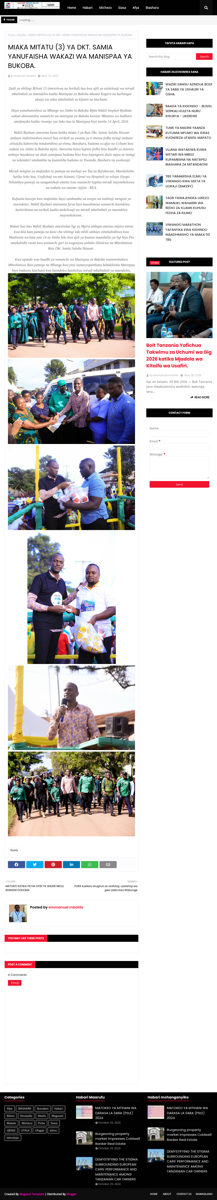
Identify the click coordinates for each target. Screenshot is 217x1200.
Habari (58, 1108)
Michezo (27, 1123)
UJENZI (11, 1130)
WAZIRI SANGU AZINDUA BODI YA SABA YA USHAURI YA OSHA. (189, 89)
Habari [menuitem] (88, 8)
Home (11, 35)
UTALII (25, 1130)
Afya (9, 1108)
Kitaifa (21, 35)
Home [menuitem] (71, 8)
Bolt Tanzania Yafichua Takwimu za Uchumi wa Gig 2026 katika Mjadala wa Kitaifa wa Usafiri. (179, 355)
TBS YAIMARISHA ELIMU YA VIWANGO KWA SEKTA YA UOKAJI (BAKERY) (186, 181)
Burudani (42, 1108)
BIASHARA (24, 1108)
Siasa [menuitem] (122, 8)
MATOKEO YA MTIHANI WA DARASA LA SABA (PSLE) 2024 (115, 1113)
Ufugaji (39, 1130)
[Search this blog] (171, 56)
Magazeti (57, 1116)
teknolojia (13, 1138)
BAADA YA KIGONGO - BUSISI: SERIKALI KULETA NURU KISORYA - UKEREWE (189, 111)
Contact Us (184, 1194)
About (167, 1194)
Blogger (71, 1194)
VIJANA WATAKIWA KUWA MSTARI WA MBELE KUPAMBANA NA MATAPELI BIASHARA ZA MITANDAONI (186, 157)
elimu (53, 1130)
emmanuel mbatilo (23, 76)
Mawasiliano (204, 1194)
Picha (41, 1123)
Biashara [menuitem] (152, 8)
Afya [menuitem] (136, 8)
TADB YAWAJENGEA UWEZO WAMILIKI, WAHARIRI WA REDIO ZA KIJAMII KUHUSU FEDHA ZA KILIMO (187, 205)
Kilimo (10, 1116)
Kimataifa (26, 1116)
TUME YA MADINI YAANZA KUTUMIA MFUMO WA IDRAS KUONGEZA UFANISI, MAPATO (188, 132)
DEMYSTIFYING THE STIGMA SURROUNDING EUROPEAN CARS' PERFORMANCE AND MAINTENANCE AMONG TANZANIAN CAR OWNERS (116, 1169)
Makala (11, 1123)
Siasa (54, 1123)
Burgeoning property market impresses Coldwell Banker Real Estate (117, 1138)
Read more (201, 397)
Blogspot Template (31, 1194)
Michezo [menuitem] (105, 8)
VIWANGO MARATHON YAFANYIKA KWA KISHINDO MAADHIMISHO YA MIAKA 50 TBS (188, 232)
